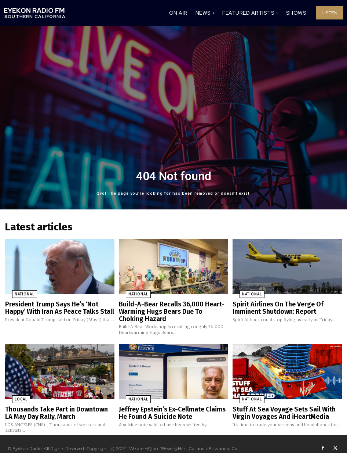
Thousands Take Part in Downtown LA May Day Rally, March (54, 405)
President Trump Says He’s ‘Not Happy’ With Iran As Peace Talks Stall (56, 304)
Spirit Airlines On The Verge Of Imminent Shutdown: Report (285, 304)
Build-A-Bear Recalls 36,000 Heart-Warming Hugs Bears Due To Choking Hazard (167, 307)
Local (13, 393)
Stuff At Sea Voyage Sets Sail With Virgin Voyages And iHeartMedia (287, 405)
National (17, 292)
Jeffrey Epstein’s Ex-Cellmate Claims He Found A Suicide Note (171, 405)
